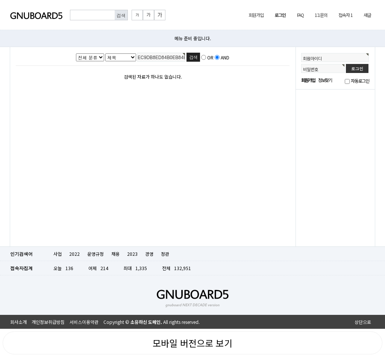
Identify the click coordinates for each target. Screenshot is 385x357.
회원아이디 (312, 58)
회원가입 (256, 15)
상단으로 (363, 322)
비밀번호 (310, 69)
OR (210, 57)
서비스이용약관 (84, 322)
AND (225, 57)
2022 (74, 254)
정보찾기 (325, 80)
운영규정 (95, 254)
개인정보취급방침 (48, 322)
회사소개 (18, 322)
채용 (115, 254)
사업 (57, 254)
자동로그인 (360, 80)
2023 (132, 254)
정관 (165, 254)
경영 (149, 254)
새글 (367, 15)
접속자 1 (345, 15)
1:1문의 (321, 15)
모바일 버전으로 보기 (192, 342)
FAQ (300, 15)
